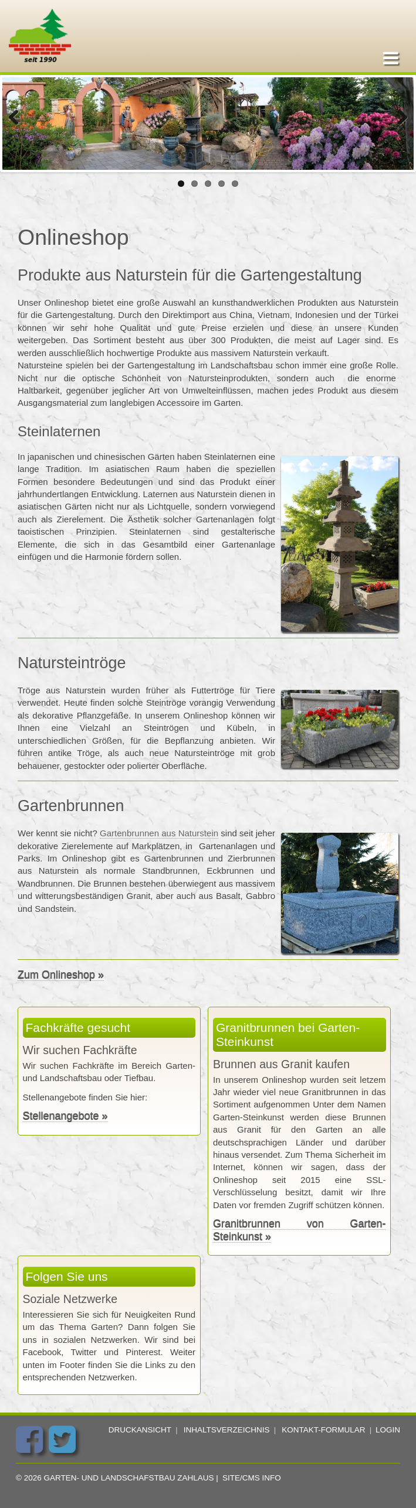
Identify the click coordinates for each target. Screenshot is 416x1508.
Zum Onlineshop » (61, 974)
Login (388, 1429)
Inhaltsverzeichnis (227, 1429)
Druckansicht (140, 1429)
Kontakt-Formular (323, 1429)
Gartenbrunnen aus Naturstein (159, 833)
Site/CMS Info (251, 1477)
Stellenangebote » (65, 1115)
